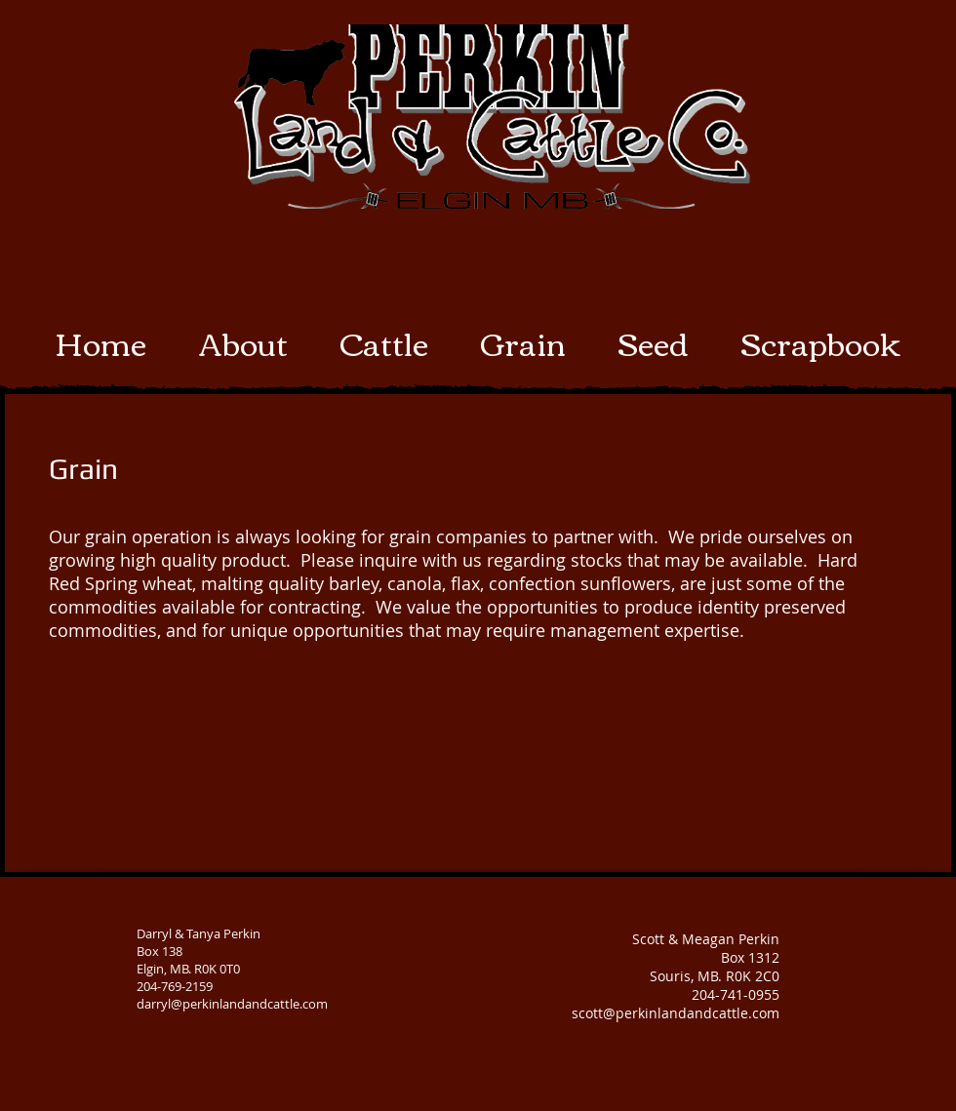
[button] (383, 341)
